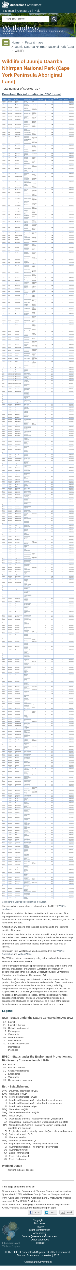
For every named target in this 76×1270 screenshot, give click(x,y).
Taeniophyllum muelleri (26, 714)
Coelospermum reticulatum (27, 809)
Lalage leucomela (27, 187)
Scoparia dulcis (27, 752)
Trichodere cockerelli (26, 222)
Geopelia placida (27, 302)
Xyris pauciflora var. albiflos (27, 895)
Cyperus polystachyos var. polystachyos (27, 467)
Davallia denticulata (26, 485)
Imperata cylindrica (27, 763)
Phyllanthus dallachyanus (26, 737)
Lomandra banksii (27, 419)
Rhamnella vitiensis (27, 807)
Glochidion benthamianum (27, 734)
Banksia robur (26, 787)
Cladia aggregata (27, 371)
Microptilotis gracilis (26, 205)
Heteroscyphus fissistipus (27, 592)
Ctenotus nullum (27, 324)
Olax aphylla (26, 691)
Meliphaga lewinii (27, 194)
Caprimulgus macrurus (26, 283)
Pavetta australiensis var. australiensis (27, 823)
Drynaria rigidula (27, 781)
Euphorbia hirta (27, 510)
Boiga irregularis (27, 316)
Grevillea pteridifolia (26, 793)
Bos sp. (25, 101)
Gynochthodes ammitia (26, 815)
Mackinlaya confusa (26, 398)
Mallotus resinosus (27, 518)
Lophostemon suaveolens (26, 664)
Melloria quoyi (26, 165)
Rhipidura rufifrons (27, 155)
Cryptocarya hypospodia (26, 542)
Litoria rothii (26, 364)
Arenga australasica (26, 415)
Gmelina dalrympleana (26, 534)
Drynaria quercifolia (27, 780)
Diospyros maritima (27, 502)
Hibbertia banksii (27, 488)
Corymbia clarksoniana (26, 629)
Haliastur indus (27, 277)
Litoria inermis (26, 355)
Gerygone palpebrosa (26, 227)
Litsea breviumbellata (27, 550)
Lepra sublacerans (27, 378)
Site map (8, 10)
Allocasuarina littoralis (26, 441)
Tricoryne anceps (27, 527)
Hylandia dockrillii (27, 511)
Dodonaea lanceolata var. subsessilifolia (26, 846)
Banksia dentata (27, 785)
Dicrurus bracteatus (26, 160)
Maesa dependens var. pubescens (27, 604)
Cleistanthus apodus (26, 725)
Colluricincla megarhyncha (26, 179)
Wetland (24, 954)
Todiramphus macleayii (26, 245)
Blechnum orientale (27, 436)
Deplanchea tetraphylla (26, 433)
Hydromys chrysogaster (26, 105)
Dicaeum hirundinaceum (27, 130)
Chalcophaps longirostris (26, 291)
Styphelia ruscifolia (27, 506)
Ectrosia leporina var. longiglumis (27, 758)
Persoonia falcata (27, 795)
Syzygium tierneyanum (26, 684)
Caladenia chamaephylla (26, 699)
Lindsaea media (27, 587)
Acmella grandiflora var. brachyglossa (27, 426)
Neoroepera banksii (26, 744)
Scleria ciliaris (26, 481)
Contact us (24, 10)
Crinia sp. (26, 367)
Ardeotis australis (27, 272)
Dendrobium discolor (26, 701)
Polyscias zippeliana (26, 412)
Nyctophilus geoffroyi (26, 117)
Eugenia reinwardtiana (26, 653)
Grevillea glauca (27, 790)
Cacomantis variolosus (26, 250)
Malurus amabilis (27, 232)
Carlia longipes (27, 320)
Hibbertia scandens (27, 492)
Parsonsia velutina (27, 409)
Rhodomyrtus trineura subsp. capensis (27, 678)
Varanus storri (26, 339)
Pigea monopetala (27, 883)
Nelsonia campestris (26, 386)
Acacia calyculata (27, 551)
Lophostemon (26, 659)
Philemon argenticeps (26, 211)
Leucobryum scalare (26, 582)
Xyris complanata (27, 891)
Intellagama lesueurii (26, 345)
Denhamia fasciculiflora (26, 444)
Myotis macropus (27, 110)
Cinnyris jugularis (27, 132)
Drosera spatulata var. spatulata (27, 494)
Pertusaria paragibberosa (26, 383)
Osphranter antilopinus (26, 122)
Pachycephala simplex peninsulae (27, 182)
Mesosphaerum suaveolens (27, 537)
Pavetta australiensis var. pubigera (27, 827)
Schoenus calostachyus (26, 479)
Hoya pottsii (26, 405)
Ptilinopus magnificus (26, 305)
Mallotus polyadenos (26, 516)
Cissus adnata (26, 885)
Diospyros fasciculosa (26, 500)
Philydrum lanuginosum (26, 721)
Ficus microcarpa (27, 616)
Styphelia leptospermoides (27, 504)
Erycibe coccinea (27, 456)
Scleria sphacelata (27, 482)
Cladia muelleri (27, 373)
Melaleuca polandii (27, 667)
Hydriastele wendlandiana (26, 417)
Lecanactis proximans (26, 370)
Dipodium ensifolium (26, 711)
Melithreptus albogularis (26, 202)
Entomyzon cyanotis (26, 190)
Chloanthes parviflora (26, 530)
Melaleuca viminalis (26, 669)
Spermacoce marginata (26, 837)
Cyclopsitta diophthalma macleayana (26, 262)
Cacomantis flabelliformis (26, 247)
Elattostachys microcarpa (26, 852)
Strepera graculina (27, 168)
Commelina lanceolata (26, 455)
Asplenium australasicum (26, 421)
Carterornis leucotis (27, 143)
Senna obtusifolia (27, 577)
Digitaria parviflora (27, 754)
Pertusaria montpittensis (26, 381)
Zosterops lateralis (27, 134)
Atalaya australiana (27, 843)
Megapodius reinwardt (26, 314)
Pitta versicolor (27, 237)
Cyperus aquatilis (27, 465)
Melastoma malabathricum (27, 608)
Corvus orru (26, 151)
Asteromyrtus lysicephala (26, 625)
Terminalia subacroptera (26, 452)
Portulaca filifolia (27, 784)
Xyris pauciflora (27, 893)
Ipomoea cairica (27, 458)
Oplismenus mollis (27, 766)
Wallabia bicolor (27, 124)
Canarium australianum (26, 439)
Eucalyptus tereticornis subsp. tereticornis (27, 649)
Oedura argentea (27, 347)
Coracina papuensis (26, 185)
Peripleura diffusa (27, 431)
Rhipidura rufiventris (26, 158)
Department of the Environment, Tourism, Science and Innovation (32, 32)
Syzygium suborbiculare (26, 681)
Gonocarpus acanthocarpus (27, 526)
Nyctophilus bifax (27, 113)
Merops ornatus (27, 239)
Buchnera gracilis (27, 719)
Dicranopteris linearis (26, 523)
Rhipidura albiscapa (26, 154)
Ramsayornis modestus (26, 218)
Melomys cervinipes (26, 107)
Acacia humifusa (27, 556)
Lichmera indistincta (26, 192)
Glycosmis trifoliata (27, 840)
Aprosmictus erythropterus (26, 259)
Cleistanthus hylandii (26, 728)
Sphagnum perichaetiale (26, 867)
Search (54, 19)
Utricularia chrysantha (26, 580)
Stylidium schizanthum (26, 872)
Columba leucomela (26, 295)
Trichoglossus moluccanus (26, 266)
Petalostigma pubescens (26, 747)
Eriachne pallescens (26, 760)
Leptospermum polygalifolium (27, 657)
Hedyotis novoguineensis (27, 817)
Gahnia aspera (27, 470)
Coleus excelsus (27, 532)
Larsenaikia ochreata (26, 820)
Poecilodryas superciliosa (26, 137)
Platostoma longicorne (26, 539)
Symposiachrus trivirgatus (27, 148)
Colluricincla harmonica (26, 176)
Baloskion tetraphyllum (26, 803)
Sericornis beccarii (27, 230)
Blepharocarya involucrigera (26, 391)
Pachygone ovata (27, 615)
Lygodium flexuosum (26, 598)
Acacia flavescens (27, 554)
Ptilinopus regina (27, 308)
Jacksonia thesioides (26, 574)
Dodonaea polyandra (26, 850)
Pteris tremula (26, 800)
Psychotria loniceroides (26, 831)
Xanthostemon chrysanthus (26, 689)
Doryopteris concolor (26, 799)
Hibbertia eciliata (27, 489)
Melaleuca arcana (27, 665)
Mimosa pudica (27, 576)
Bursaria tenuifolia (27, 751)
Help (37, 10)
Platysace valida (27, 400)
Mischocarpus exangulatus (26, 855)
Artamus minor (27, 163)
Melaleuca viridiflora (26, 672)
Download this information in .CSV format (31, 94)
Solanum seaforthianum (26, 864)
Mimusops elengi (27, 859)
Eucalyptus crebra (27, 638)
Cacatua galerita (27, 268)
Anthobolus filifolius (27, 842)
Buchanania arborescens (26, 394)
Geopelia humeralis (27, 299)
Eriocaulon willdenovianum (27, 508)
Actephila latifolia (27, 723)
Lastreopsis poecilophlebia (26, 497)
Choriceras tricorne (27, 742)
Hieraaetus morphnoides (26, 280)
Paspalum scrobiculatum (26, 769)
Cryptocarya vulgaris (26, 546)
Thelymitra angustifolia (26, 717)
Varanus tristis (26, 342)
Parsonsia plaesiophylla (26, 408)
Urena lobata (26, 605)
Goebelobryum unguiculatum (27, 389)
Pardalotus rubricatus (26, 225)
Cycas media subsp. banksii (26, 460)
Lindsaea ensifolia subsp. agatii (27, 585)
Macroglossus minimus (26, 119)
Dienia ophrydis (27, 708)
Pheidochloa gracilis (26, 771)
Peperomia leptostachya (26, 749)
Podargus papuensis (26, 285)
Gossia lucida (26, 655)
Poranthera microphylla (26, 740)
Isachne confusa (27, 765)
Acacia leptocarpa (27, 558)
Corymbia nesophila (26, 635)
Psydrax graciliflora (27, 832)
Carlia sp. (26, 322)
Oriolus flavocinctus (26, 171)
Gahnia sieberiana (27, 471)
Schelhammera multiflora (27, 449)
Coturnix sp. (26, 311)
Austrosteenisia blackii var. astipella (27, 562)
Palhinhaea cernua (27, 593)
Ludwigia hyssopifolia (26, 693)
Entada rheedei (27, 569)
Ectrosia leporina (27, 755)
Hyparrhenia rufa (27, 762)
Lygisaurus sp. (26, 337)
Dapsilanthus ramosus (26, 805)
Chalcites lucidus (27, 256)
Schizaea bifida (27, 861)
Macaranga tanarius (26, 514)
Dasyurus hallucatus (26, 127)
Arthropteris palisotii (26, 875)
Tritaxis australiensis (26, 520)
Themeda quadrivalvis (26, 774)
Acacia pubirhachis (27, 560)
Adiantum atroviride (27, 796)
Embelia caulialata (27, 619)
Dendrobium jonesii (27, 703)
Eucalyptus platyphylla (26, 641)
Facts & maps (34, 42)
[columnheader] (4, 99)
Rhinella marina (27, 353)
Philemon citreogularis (26, 214)
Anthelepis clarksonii (26, 463)
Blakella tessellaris (27, 627)
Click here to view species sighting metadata (24, 902)
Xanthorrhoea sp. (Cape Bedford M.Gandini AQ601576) (27, 888)
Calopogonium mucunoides (26, 565)
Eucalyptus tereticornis (26, 646)
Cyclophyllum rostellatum (26, 812)
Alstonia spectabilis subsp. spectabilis (27, 402)
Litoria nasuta (26, 361)
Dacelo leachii (26, 242)
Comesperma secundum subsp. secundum (27, 777)
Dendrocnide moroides (26, 877)
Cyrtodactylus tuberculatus (26, 350)
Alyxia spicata (26, 404)
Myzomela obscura (27, 208)
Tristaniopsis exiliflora (26, 686)
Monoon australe (27, 396)
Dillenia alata (26, 486)
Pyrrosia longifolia (27, 782)
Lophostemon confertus (26, 661)
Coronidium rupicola (26, 429)
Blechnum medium (27, 435)
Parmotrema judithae (26, 377)
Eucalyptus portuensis (26, 644)
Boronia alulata (27, 839)
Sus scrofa (26, 102)
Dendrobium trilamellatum (26, 706)
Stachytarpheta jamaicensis (27, 882)
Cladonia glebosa (27, 374)
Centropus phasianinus (26, 253)
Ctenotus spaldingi (27, 328)
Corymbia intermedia (26, 632)
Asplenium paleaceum (26, 424)
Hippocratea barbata (26, 447)
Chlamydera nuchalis (26, 235)
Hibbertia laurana (27, 491)
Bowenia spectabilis (26, 898)
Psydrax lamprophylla (26, 835)
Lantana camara (27, 879)
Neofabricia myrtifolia (26, 675)
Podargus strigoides (26, 288)
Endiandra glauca (27, 547)
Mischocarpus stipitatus (26, 857)
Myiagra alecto (27, 145)
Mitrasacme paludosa (26, 589)
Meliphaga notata (27, 198)
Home (15, 42)
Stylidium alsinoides (26, 870)
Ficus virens (26, 618)
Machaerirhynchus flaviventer (27, 140)
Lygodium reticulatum (26, 601)
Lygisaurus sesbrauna (26, 334)
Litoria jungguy (27, 358)
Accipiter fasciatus (27, 275)
